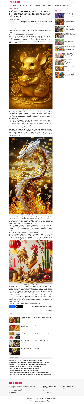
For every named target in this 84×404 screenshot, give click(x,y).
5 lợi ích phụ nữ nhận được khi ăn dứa (30, 348)
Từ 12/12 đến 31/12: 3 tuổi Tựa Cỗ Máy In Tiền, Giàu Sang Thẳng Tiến (36, 318)
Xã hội (14, 5)
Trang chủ (11, 8)
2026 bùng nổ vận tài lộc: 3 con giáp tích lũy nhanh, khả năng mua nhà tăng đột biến (27, 25)
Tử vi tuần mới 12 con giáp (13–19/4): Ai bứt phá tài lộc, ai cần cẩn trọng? (26, 360)
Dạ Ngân (50, 310)
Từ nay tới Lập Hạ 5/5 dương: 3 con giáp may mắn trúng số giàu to (24, 370)
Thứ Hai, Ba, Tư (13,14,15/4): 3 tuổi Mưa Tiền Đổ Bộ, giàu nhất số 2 (24, 368)
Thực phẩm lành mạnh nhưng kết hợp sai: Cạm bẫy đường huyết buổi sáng (36, 341)
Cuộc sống (58, 5)
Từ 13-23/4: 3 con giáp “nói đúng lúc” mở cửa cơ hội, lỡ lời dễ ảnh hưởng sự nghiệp (28, 364)
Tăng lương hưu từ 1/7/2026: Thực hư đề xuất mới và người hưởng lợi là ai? (69, 55)
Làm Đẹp (31, 5)
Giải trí (43, 5)
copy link (50, 306)
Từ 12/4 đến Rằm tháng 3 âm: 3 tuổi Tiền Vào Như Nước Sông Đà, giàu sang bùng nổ (69, 75)
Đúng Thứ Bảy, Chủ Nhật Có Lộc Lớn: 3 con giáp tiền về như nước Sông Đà (69, 48)
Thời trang (50, 5)
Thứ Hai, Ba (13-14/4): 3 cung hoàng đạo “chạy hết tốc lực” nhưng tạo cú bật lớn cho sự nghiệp (30, 374)
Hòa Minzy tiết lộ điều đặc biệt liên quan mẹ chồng (69, 40)
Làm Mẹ (25, 5)
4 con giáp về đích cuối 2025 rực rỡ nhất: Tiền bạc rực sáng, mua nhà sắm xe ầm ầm (36, 326)
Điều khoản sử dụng (38, 401)
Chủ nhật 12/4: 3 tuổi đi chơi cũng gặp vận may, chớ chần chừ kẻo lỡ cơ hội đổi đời (69, 68)
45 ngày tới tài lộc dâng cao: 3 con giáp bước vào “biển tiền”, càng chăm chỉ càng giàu (29, 372)
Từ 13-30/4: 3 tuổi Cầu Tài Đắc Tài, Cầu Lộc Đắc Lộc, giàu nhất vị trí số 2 (25, 366)
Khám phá (65, 5)
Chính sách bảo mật (45, 401)
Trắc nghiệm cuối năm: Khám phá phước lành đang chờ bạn (35, 333)
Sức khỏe (37, 5)
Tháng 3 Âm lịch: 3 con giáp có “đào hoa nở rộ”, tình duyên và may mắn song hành (69, 61)
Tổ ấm (19, 5)
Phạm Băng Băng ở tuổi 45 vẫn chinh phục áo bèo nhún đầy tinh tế (69, 34)
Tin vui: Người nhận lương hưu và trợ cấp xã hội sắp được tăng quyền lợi (69, 28)
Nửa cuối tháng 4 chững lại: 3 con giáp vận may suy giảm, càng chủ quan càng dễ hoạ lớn (29, 362)
